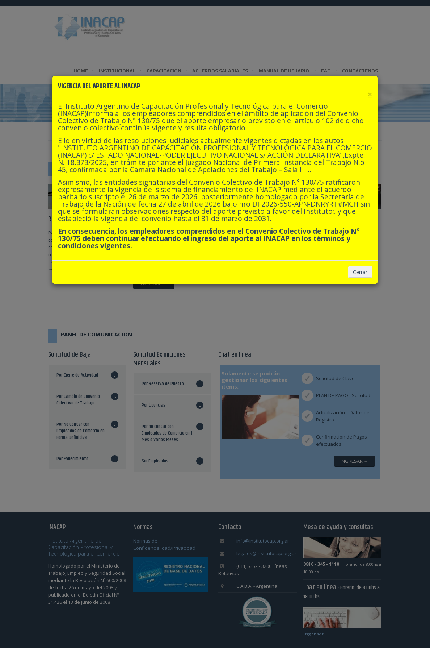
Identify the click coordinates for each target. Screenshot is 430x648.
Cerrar (360, 272)
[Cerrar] (370, 94)
